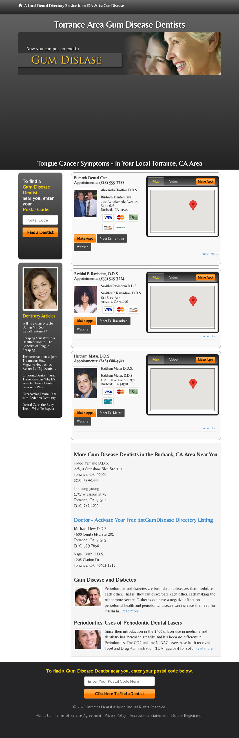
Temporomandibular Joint (40, 357)
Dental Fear (48, 394)
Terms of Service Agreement (78, 715)
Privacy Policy (115, 715)
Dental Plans (45, 375)
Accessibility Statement (149, 715)
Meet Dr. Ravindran (113, 321)
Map (156, 181)
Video (173, 181)
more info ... (210, 253)
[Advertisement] (119, 117)
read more (131, 611)
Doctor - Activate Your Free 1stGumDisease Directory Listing (143, 519)
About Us (43, 715)
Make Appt (85, 238)
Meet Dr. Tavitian (112, 238)
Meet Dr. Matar (110, 413)
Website (82, 247)
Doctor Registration (187, 715)
